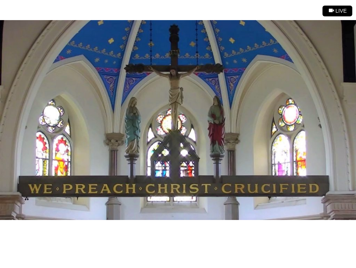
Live (338, 11)
